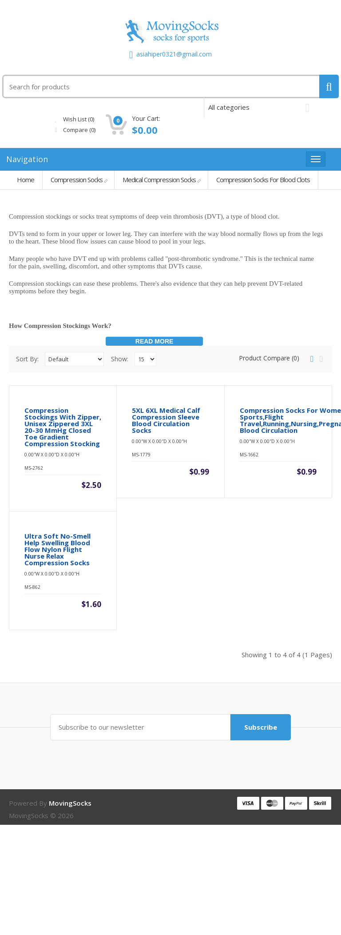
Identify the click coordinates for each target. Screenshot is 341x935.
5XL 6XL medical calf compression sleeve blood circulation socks (166, 475)
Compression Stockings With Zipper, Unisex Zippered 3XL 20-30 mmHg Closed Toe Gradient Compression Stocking (62, 482)
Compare (143, 130)
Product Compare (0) (269, 358)
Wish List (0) (142, 119)
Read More (154, 341)
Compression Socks (77, 179)
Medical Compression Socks (159, 179)
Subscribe (257, 837)
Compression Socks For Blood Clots (263, 179)
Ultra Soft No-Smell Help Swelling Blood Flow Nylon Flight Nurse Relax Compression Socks (57, 659)
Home (25, 179)
